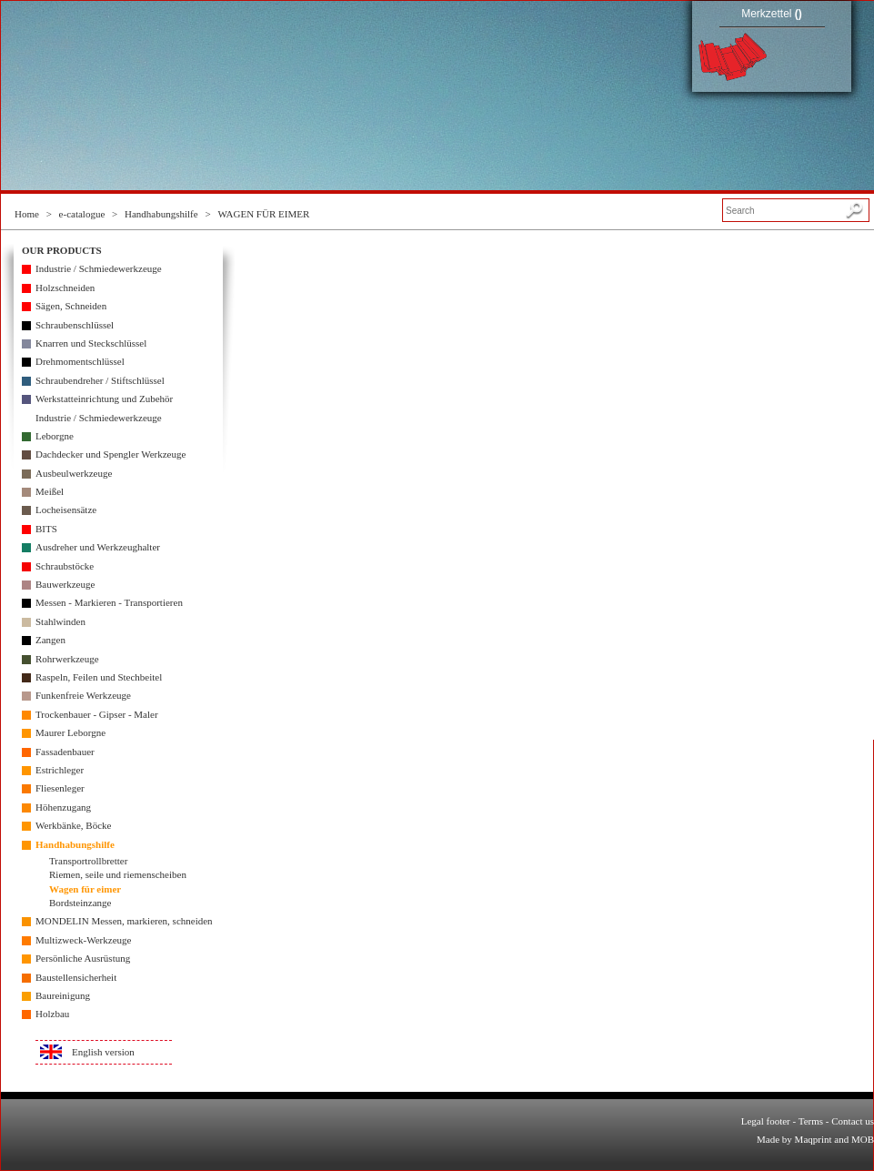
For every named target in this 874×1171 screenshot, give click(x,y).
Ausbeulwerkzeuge (73, 473)
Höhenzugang (63, 807)
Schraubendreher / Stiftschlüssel (100, 380)
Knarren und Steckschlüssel (90, 343)
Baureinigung (62, 995)
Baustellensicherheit (75, 977)
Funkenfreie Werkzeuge (83, 695)
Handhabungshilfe (161, 213)
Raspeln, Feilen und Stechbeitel (98, 676)
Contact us (852, 1120)
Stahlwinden (60, 621)
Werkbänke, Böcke (73, 825)
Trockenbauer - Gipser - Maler (96, 714)
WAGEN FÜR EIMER (263, 213)
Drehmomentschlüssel (80, 361)
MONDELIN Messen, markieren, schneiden (124, 920)
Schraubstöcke (64, 565)
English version (103, 1051)
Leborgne (54, 435)
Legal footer (765, 1120)
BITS (46, 528)
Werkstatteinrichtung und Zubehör (104, 398)
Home (27, 213)
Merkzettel (771, 13)
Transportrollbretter (88, 860)
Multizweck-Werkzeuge (83, 939)
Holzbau (52, 1013)
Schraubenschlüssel (74, 324)
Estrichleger (59, 769)
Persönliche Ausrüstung (82, 958)
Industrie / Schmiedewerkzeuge (98, 268)
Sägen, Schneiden (70, 305)
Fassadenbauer (65, 751)
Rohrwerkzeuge (67, 658)
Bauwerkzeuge (65, 584)
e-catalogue (82, 213)
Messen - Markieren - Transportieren (109, 602)
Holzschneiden (65, 287)
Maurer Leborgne (70, 732)
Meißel (49, 491)
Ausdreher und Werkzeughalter (97, 546)
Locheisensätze (65, 509)
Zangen (50, 639)
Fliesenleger (60, 787)
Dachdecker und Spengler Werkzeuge (110, 454)
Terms (811, 1120)
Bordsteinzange (80, 902)
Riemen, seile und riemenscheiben (117, 874)
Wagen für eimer (85, 888)
